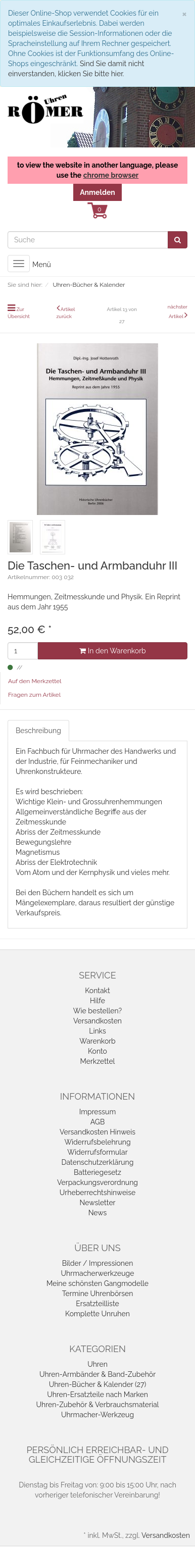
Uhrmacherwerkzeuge (97, 1273)
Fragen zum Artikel (34, 694)
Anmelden (97, 192)
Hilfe (97, 1001)
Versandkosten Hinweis (97, 1132)
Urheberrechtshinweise (97, 1193)
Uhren (97, 1364)
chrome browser (111, 175)
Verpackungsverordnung (97, 1182)
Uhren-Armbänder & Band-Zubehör (97, 1374)
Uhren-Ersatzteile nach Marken (97, 1394)
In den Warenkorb (112, 651)
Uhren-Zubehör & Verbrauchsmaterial (97, 1405)
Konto (97, 1051)
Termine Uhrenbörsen (97, 1294)
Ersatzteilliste (97, 1304)
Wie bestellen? (97, 1011)
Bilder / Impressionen (97, 1263)
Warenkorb (97, 1041)
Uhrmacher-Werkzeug (97, 1415)
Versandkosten (97, 1021)
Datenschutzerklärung (98, 1162)
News (97, 1213)
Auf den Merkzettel (34, 681)
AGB (97, 1122)
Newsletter (97, 1203)
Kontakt (97, 991)
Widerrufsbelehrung (97, 1142)
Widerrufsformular (97, 1152)
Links (97, 1031)
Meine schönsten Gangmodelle (97, 1283)
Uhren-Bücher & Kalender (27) (98, 1384)
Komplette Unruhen (97, 1314)
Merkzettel (97, 1061)
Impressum (97, 1112)
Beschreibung (38, 731)
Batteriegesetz (97, 1172)
